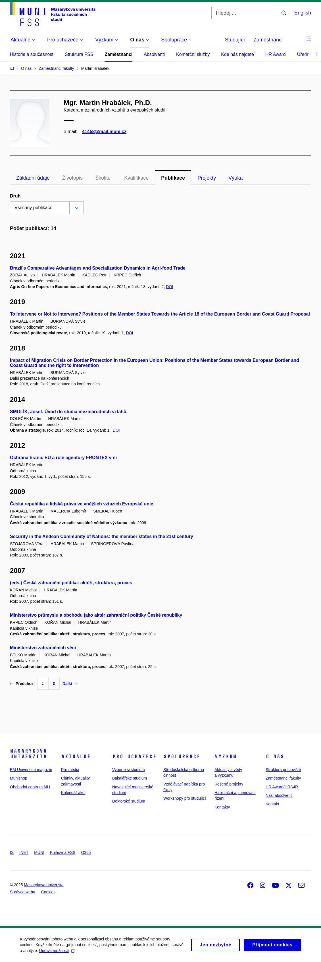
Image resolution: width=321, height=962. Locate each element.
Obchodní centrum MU (30, 787)
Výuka (235, 178)
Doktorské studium (128, 801)
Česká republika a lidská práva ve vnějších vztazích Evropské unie (81, 503)
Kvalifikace (136, 178)
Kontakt (272, 804)
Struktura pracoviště (283, 769)
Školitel (103, 178)
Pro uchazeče (134, 756)
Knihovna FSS (63, 852)
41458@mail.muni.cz (104, 131)
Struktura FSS (79, 54)
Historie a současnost (31, 54)
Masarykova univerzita (28, 754)
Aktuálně (76, 756)
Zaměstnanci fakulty (283, 778)
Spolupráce (181, 756)
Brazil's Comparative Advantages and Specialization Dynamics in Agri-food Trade (97, 268)
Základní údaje (33, 178)
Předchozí (22, 683)
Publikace (173, 178)
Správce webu (22, 892)
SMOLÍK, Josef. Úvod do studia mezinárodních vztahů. (69, 411)
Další (70, 683)
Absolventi (154, 54)
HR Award (275, 54)
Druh (15, 196)
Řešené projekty (228, 784)
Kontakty (222, 807)
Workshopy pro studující (184, 798)
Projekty (206, 178)
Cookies (48, 892)
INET (23, 852)
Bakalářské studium (129, 778)
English (302, 13)
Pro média (70, 769)
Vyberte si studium (128, 769)
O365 (86, 852)
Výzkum (225, 756)
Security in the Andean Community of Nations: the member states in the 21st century (101, 536)
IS (12, 852)
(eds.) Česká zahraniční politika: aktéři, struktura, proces (71, 582)
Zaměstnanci (268, 40)
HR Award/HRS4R (282, 787)
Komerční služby (193, 54)
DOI (169, 286)
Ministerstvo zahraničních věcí (43, 647)
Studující (235, 40)
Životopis (72, 178)
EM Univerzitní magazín (31, 769)
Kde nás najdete (237, 54)
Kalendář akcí (73, 792)
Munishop (18, 778)
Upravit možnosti (57, 953)
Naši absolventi (279, 795)
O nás (275, 756)
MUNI (39, 852)
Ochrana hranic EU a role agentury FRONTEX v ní (63, 457)
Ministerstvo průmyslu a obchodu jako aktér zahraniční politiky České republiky (96, 615)
